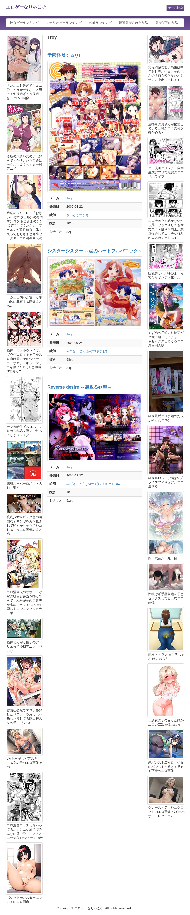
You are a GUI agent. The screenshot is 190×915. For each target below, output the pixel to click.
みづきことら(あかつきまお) (86, 351)
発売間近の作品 (166, 23)
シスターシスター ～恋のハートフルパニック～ (95, 250)
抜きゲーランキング (24, 23)
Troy (69, 198)
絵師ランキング (100, 23)
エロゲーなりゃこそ (26, 7)
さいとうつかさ (77, 215)
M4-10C (114, 484)
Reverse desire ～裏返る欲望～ (80, 387)
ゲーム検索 (175, 8)
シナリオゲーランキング (64, 23)
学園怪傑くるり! (64, 55)
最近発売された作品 (133, 23)
